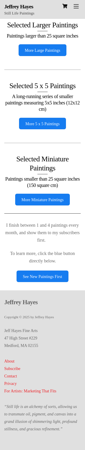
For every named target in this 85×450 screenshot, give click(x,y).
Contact (10, 376)
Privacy (10, 383)
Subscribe (12, 368)
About (9, 361)
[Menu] (76, 6)
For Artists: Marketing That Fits (30, 391)
